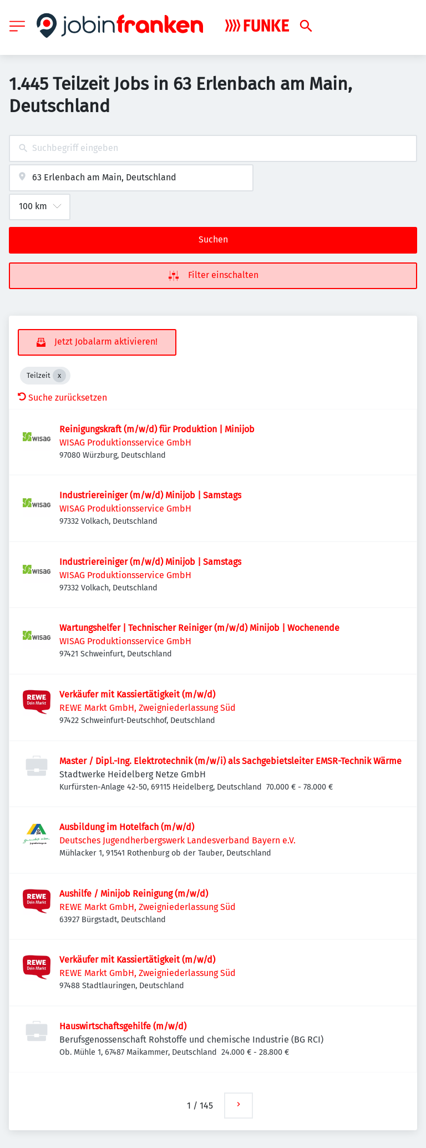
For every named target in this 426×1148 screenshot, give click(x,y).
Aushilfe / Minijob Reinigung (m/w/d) (133, 893)
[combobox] (213, 148)
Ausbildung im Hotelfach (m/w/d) (126, 827)
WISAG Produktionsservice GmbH (125, 442)
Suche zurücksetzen (62, 397)
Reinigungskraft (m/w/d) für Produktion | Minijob (157, 429)
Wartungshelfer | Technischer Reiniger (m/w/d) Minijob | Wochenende (199, 628)
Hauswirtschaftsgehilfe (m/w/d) (122, 1026)
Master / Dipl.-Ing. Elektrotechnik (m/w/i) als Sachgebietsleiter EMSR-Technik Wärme (230, 761)
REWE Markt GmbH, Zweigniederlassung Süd (147, 707)
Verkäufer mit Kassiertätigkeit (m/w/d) (137, 694)
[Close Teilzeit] (59, 375)
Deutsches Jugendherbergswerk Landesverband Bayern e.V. (177, 840)
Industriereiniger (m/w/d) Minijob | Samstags (150, 495)
